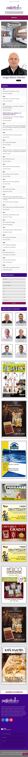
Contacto (11, 1)
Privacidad (17, 1)
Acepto (25, 754)
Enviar (25, 748)
